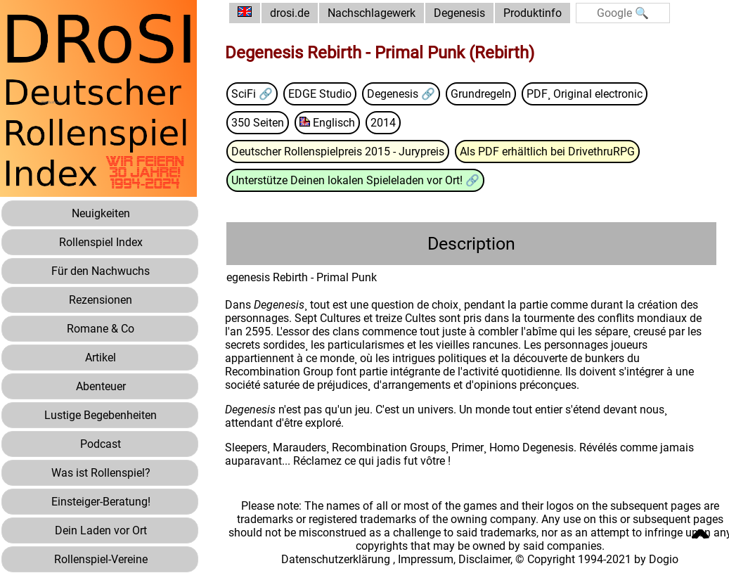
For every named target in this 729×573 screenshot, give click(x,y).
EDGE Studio (319, 94)
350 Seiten (257, 122)
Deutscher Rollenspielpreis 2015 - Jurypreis (337, 151)
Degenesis (459, 13)
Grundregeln (481, 94)
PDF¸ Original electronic (585, 94)
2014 (383, 122)
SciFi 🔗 (252, 94)
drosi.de (289, 13)
